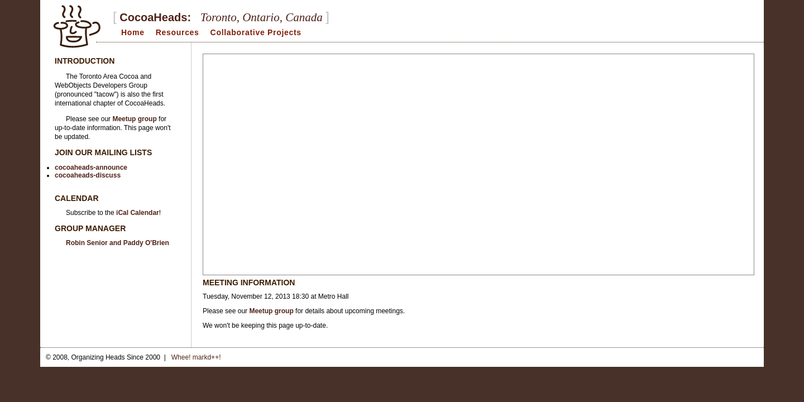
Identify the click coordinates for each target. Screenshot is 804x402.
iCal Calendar (137, 213)
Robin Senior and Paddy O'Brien (117, 243)
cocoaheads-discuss (88, 175)
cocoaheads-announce (91, 167)
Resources (177, 32)
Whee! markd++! (196, 357)
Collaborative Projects (256, 32)
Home (133, 32)
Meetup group (271, 311)
